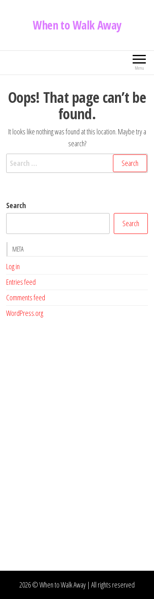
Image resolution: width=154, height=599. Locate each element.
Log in (13, 266)
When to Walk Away (77, 25)
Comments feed (25, 297)
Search (16, 205)
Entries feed (21, 282)
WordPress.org (24, 313)
